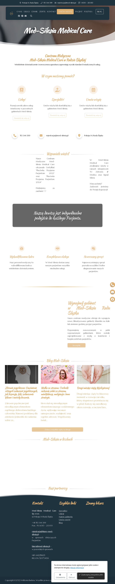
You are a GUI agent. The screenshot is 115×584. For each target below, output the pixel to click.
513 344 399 (48, 3)
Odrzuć (50, 576)
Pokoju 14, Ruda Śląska (30, 3)
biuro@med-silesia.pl (41, 546)
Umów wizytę (64, 519)
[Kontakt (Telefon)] (22, 16)
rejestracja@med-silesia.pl (67, 3)
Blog (61, 522)
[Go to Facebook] (19, 16)
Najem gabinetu (66, 517)
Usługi (61, 513)
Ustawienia (38, 576)
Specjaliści (63, 511)
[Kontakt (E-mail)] (25, 16)
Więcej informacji (55, 567)
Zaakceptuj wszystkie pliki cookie (69, 576)
